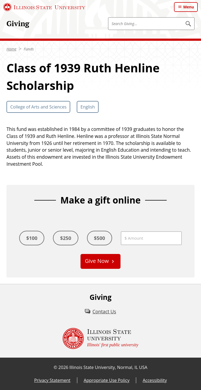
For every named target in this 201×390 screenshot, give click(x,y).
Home (11, 49)
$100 (31, 238)
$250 (65, 238)
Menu (188, 6)
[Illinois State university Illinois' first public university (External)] (100, 338)
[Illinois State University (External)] (44, 7)
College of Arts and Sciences (38, 107)
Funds (29, 49)
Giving (17, 23)
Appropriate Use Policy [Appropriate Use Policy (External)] (106, 380)
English (88, 107)
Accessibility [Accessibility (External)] (155, 380)
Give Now (97, 260)
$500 (99, 238)
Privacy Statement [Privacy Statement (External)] (52, 380)
